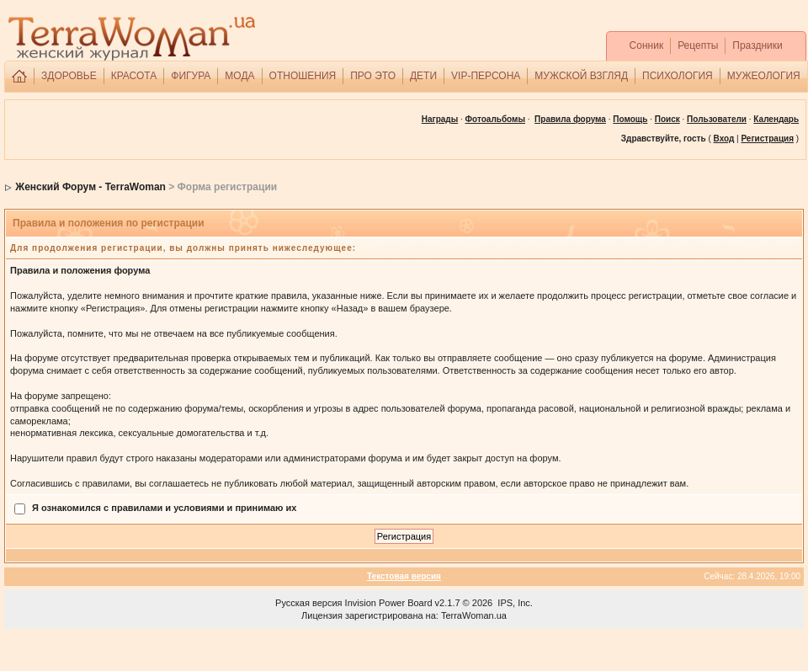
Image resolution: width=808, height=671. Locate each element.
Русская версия (308, 603)
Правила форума (570, 119)
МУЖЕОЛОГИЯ (763, 76)
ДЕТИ (423, 76)
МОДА (239, 76)
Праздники (757, 45)
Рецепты (698, 45)
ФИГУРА (190, 76)
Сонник (647, 45)
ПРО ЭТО (373, 76)
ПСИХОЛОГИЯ (677, 76)
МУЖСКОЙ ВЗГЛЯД (581, 76)
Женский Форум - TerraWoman (90, 187)
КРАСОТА (134, 76)
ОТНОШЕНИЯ (303, 76)
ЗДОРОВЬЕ (69, 76)
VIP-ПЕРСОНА (485, 76)
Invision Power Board (389, 603)
